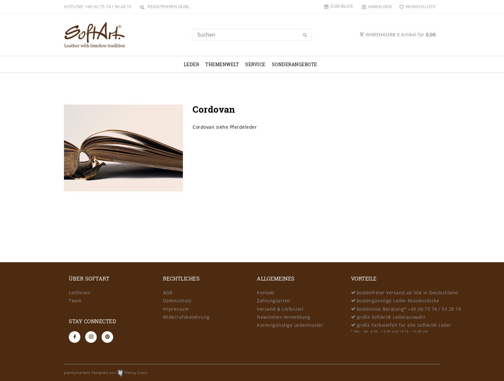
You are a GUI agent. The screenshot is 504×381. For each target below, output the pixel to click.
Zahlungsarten (274, 301)
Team (75, 301)
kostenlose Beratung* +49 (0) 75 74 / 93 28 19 (409, 309)
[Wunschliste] (416, 6)
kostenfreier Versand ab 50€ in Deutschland (407, 293)
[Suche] (305, 35)
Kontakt (265, 293)
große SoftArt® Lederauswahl (391, 317)
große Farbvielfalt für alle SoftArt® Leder (404, 325)
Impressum (176, 309)
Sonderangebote (294, 64)
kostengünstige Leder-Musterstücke (398, 301)
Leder (191, 64)
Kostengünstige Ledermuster (290, 325)
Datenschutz (177, 301)
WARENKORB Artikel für (398, 34)
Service (255, 64)
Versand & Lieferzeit (280, 309)
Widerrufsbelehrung (186, 317)
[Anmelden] (377, 6)
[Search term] (252, 35)
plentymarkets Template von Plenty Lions (105, 372)
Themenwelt (222, 64)
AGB (168, 293)
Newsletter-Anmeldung (283, 317)
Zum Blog (341, 6)
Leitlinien (79, 293)
